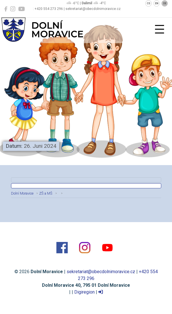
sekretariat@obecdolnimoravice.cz (101, 271)
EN (156, 3)
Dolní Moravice (22, 193)
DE (164, 3)
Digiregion (84, 292)
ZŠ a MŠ (45, 193)
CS (148, 3)
